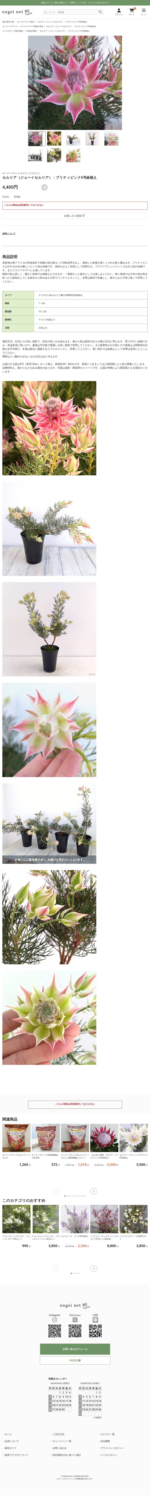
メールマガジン (109, 1455)
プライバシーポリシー (112, 1448)
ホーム (8, 1434)
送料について (9, 233)
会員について (12, 1441)
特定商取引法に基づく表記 (67, 1455)
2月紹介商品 (31, 31)
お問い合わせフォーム (75, 1349)
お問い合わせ (60, 1448)
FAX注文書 (74, 1360)
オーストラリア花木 (25, 22)
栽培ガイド (10, 1448)
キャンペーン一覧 (62, 1441)
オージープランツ (9, 26)
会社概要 (105, 1441)
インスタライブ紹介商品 (12, 31)
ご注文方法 (58, 1434)
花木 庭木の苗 (8, 22)
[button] (94, 1191)
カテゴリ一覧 (108, 1434)
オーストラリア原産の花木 (32, 26)
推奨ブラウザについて (16, 1455)
